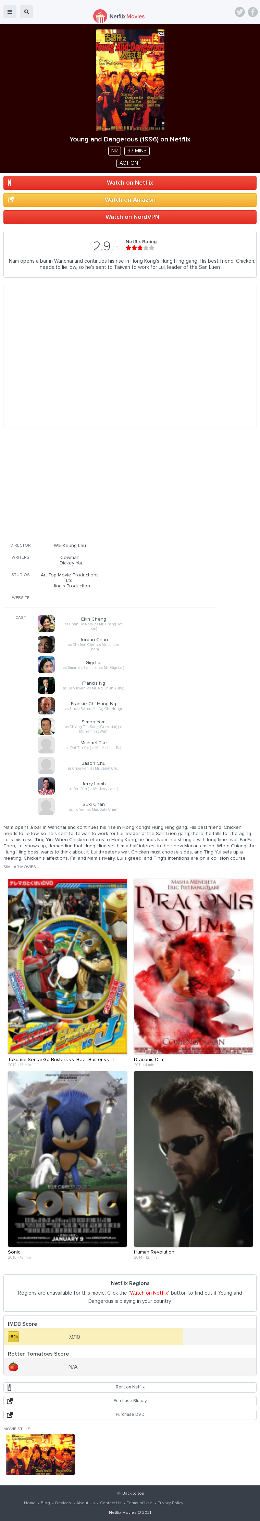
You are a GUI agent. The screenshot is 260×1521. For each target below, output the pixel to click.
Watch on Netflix (130, 183)
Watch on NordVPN (132, 217)
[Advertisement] (109, 488)
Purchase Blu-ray (130, 1401)
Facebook (253, 12)
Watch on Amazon (130, 200)
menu (9, 11)
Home (30, 1503)
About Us (85, 1503)
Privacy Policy (170, 1503)
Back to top (133, 1494)
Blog (45, 1503)
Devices (63, 1503)
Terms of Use (139, 1503)
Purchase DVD (130, 1414)
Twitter (240, 12)
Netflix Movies (123, 1513)
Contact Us (111, 1503)
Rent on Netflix (130, 1387)
